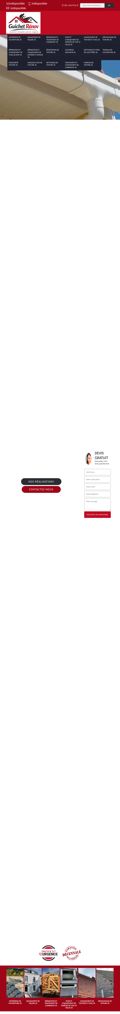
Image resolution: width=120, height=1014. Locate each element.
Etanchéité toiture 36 (13, 64)
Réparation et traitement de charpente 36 (52, 39)
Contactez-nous (41, 489)
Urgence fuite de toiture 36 (35, 64)
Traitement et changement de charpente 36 (72, 65)
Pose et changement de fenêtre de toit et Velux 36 (72, 41)
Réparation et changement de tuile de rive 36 (15, 52)
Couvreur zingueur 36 (70, 51)
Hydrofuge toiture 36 (89, 64)
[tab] (60, 74)
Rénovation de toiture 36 (52, 51)
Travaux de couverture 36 (109, 51)
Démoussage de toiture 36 (109, 38)
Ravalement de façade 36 (34, 38)
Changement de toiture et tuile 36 (92, 38)
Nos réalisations (41, 481)
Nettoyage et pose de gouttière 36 (92, 51)
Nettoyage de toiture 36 (52, 64)
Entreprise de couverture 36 (15, 38)
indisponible (15, 3)
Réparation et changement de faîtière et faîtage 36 (35, 53)
